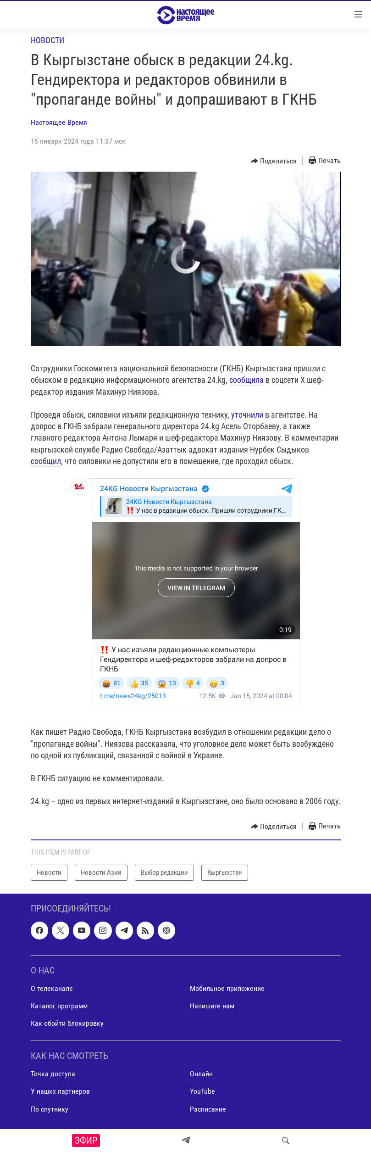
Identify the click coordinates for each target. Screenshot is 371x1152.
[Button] (274, 161)
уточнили (247, 414)
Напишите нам (212, 1005)
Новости (47, 40)
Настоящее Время (59, 122)
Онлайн (201, 1073)
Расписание (208, 1108)
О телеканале (52, 988)
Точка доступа (53, 1073)
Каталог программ (59, 1005)
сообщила (246, 380)
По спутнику (49, 1108)
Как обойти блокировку (67, 1023)
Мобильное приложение (227, 988)
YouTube (202, 1091)
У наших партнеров (60, 1091)
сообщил (46, 461)
